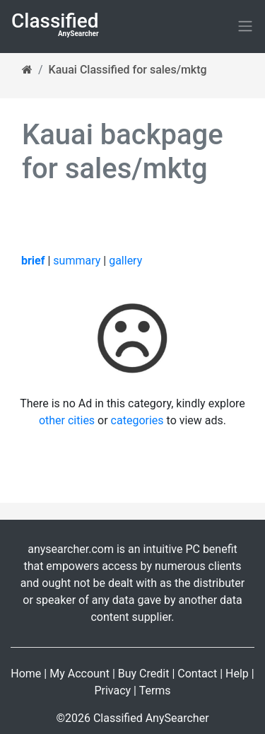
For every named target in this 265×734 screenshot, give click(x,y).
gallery (125, 260)
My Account (79, 673)
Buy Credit (144, 673)
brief (33, 260)
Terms (155, 690)
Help (237, 673)
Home (26, 673)
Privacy (112, 690)
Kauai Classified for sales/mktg (128, 69)
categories (137, 420)
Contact (197, 673)
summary (76, 260)
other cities (67, 420)
